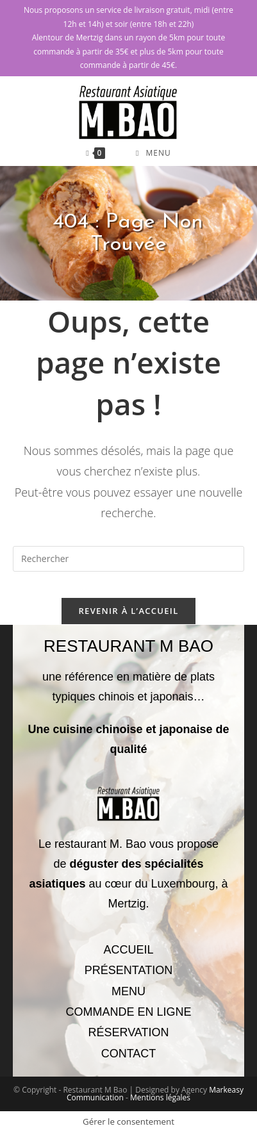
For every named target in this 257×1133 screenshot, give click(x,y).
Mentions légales (160, 1097)
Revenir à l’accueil (128, 610)
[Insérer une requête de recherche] (128, 559)
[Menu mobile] (153, 153)
